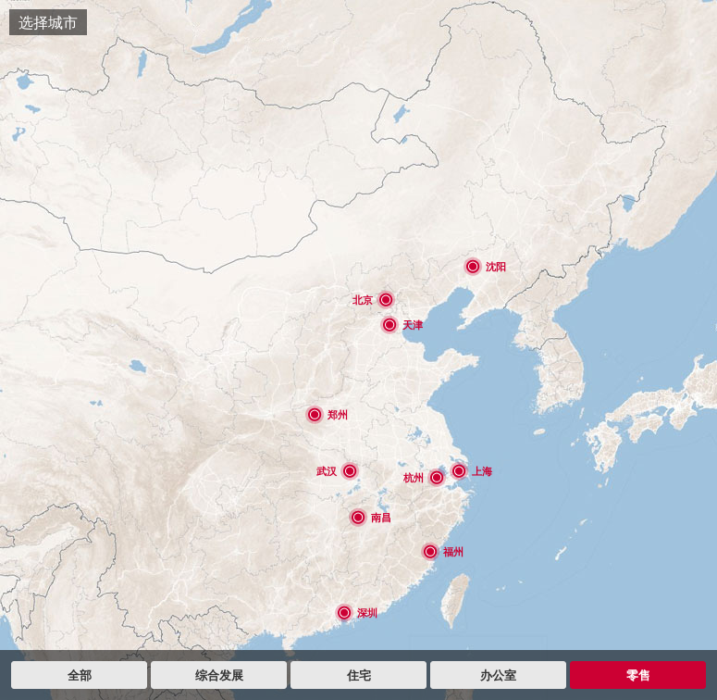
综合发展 (219, 675)
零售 (638, 675)
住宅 (359, 675)
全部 (80, 675)
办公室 (498, 675)
